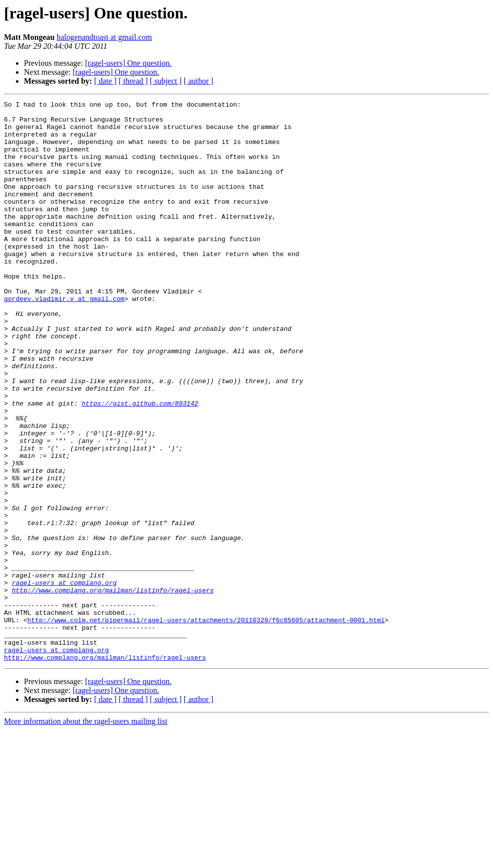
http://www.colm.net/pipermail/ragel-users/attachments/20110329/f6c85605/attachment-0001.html (206, 724)
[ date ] (105, 81)
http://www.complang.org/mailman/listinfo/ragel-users (113, 688)
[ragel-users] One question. (128, 63)
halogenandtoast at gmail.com (104, 37)
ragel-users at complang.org (64, 679)
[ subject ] (166, 81)
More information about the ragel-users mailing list (85, 833)
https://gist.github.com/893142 (140, 464)
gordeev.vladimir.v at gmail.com (64, 338)
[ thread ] (133, 81)
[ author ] (199, 81)
